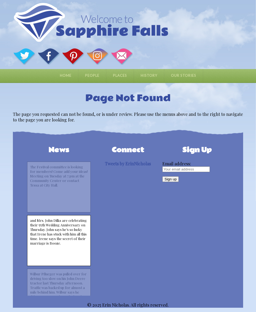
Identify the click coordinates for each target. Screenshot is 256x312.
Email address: (176, 163)
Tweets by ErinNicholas (128, 163)
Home (65, 75)
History (149, 75)
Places (120, 75)
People (92, 75)
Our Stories (183, 75)
